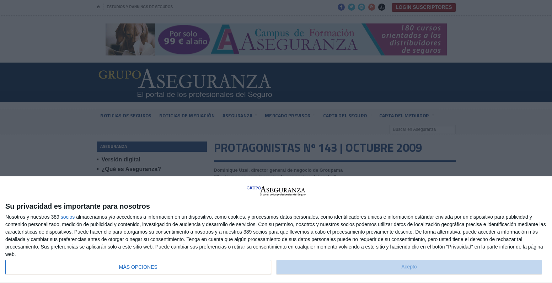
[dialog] (276, 230)
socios (68, 216)
